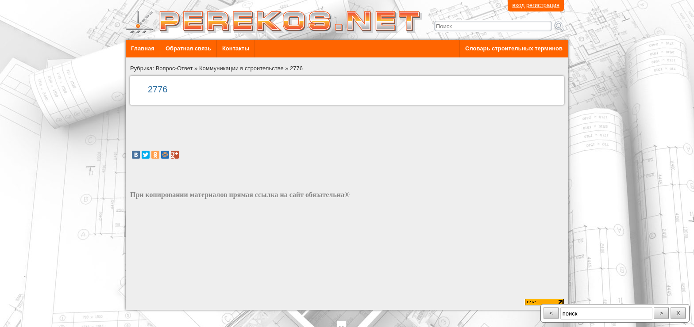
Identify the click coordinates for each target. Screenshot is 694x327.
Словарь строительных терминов (514, 48)
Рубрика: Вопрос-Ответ (161, 68)
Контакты (235, 48)
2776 (296, 68)
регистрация (542, 5)
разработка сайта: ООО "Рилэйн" (174, 302)
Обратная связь (188, 48)
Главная (142, 48)
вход (518, 5)
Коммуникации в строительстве (241, 68)
